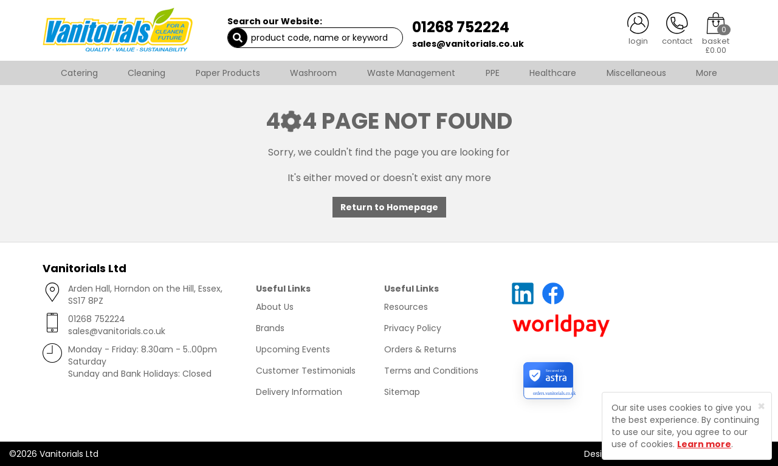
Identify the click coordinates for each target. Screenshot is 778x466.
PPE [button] (493, 73)
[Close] (761, 406)
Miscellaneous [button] (636, 73)
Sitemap (402, 392)
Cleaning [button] (146, 73)
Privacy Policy (412, 328)
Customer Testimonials (306, 371)
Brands (270, 328)
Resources (406, 307)
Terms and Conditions (431, 371)
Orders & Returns (420, 349)
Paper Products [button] (228, 73)
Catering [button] (79, 73)
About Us (275, 307)
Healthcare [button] (552, 73)
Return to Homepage (389, 207)
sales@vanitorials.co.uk (468, 44)
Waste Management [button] (411, 73)
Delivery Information (299, 392)
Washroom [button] (313, 73)
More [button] (706, 73)
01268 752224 (460, 27)
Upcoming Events (293, 349)
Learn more (704, 444)
